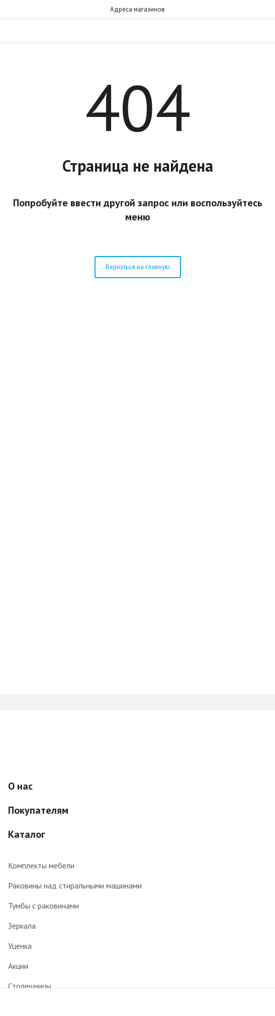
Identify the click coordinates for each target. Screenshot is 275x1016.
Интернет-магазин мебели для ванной (138, 31)
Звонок (261, 31)
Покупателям (38, 810)
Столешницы (29, 986)
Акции (18, 966)
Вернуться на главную (138, 267)
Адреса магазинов (137, 9)
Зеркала (22, 926)
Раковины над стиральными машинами (75, 885)
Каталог (26, 834)
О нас (20, 786)
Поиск (241, 31)
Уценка (20, 946)
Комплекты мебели (41, 865)
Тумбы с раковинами (43, 906)
